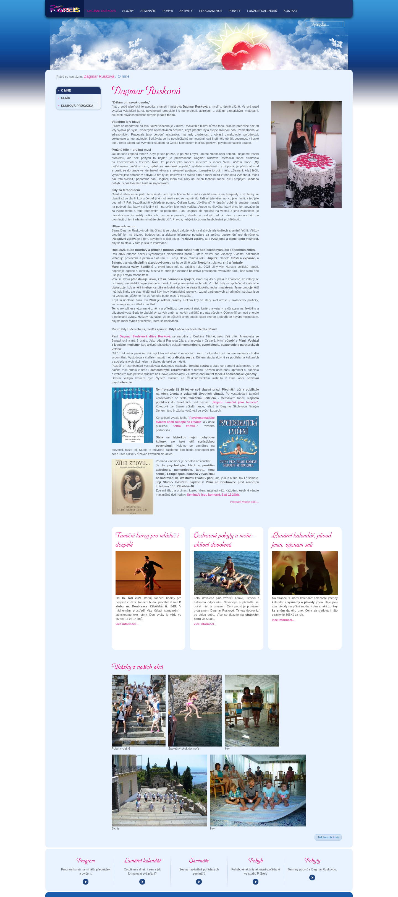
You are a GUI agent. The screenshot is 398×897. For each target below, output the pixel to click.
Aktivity (186, 10)
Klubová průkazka (77, 88)
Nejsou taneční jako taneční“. (236, 385)
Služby (128, 10)
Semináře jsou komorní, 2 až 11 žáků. (213, 477)
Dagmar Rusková (101, 10)
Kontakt (290, 10)
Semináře (148, 10)
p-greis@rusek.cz (129, 893)
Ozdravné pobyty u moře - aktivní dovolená (224, 522)
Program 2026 (210, 10)
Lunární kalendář (262, 10)
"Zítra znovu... (185, 408)
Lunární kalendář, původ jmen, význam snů (301, 522)
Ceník (65, 81)
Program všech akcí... (244, 484)
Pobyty (235, 10)
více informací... (127, 607)
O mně (66, 73)
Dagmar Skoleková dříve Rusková (145, 319)
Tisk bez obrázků (328, 820)
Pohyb (168, 10)
